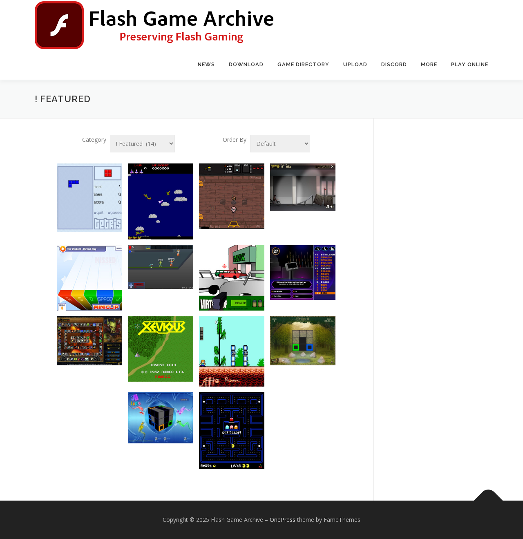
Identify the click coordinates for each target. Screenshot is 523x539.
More (429, 64)
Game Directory (303, 64)
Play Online (469, 64)
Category (94, 139)
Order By (234, 139)
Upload (355, 64)
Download (246, 64)
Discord (394, 64)
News (206, 64)
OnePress (282, 519)
